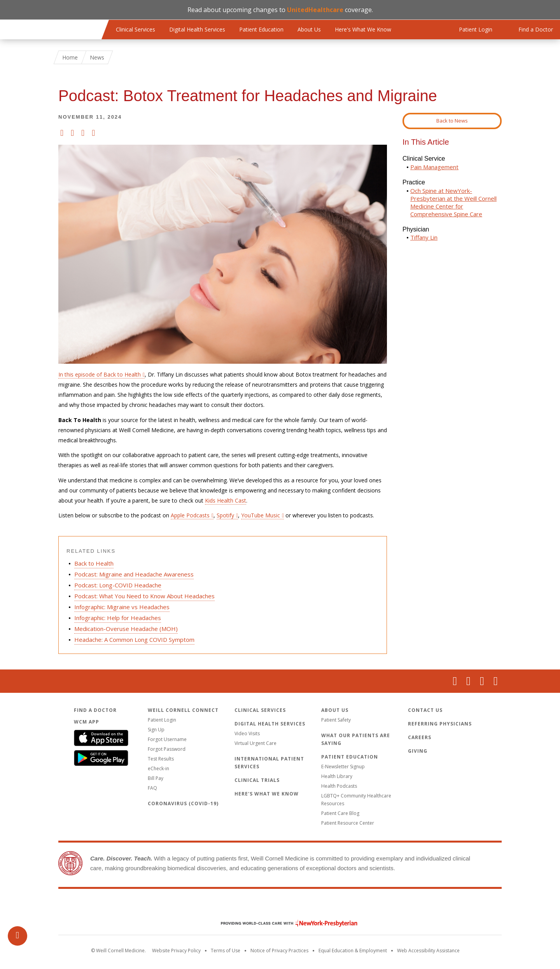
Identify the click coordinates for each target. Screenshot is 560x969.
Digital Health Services (197, 29)
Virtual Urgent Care (255, 743)
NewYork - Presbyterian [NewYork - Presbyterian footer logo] (283, 923)
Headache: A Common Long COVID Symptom (134, 639)
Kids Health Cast (225, 500)
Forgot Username (167, 739)
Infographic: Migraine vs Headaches (122, 607)
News (97, 57)
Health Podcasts (339, 786)
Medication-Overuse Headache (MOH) (126, 629)
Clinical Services (135, 29)
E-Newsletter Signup (343, 766)
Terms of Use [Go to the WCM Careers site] (225, 950)
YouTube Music (260, 515)
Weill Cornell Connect (183, 710)
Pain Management (434, 167)
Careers (419, 737)
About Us (309, 29)
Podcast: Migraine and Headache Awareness (134, 574)
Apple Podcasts (190, 515)
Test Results (161, 758)
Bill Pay (155, 778)
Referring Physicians (440, 723)
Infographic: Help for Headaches (117, 618)
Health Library (336, 776)
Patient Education (261, 29)
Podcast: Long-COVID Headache (117, 585)
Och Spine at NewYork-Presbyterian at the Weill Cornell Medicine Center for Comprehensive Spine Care (453, 202)
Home (70, 57)
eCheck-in (158, 768)
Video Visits (247, 733)
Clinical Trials (257, 780)
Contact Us (425, 710)
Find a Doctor (95, 710)
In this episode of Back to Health (99, 374)
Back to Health (94, 563)
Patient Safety (336, 720)
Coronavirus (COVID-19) (183, 803)
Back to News (452, 120)
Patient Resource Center (347, 823)
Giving (417, 751)
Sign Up (156, 729)
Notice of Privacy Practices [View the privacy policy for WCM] (279, 950)
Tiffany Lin (424, 237)
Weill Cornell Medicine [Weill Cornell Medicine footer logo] (280, 907)
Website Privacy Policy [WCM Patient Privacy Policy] (176, 950)
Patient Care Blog (340, 813)
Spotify (225, 515)
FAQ (152, 788)
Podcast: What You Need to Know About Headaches (144, 596)
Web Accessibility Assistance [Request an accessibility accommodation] (428, 950)
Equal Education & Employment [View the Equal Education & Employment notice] (352, 950)
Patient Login (162, 720)
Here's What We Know (363, 29)
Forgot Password (167, 749)
